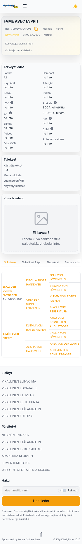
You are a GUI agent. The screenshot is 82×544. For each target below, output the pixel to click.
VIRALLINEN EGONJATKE (19, 388)
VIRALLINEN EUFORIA (17, 416)
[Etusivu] (10, 6)
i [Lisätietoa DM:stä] (50, 118)
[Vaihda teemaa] (76, 6)
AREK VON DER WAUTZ (64, 343)
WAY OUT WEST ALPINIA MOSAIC (26, 470)
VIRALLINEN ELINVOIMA (19, 381)
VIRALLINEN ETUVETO (18, 395)
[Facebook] (41, 535)
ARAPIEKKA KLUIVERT (17, 456)
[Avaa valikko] (25, 6)
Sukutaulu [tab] (10, 262)
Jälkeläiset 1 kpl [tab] (31, 262)
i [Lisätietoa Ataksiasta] (55, 102)
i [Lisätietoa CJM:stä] (52, 128)
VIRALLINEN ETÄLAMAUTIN (21, 409)
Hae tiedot (41, 501)
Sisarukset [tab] (52, 262)
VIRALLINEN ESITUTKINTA (20, 402)
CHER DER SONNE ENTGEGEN (33, 304)
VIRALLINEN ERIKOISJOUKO (22, 449)
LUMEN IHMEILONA (16, 463)
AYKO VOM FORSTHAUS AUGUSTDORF (59, 322)
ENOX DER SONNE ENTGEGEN (10, 291)
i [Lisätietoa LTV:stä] (12, 102)
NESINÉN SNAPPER (15, 435)
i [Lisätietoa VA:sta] (10, 113)
